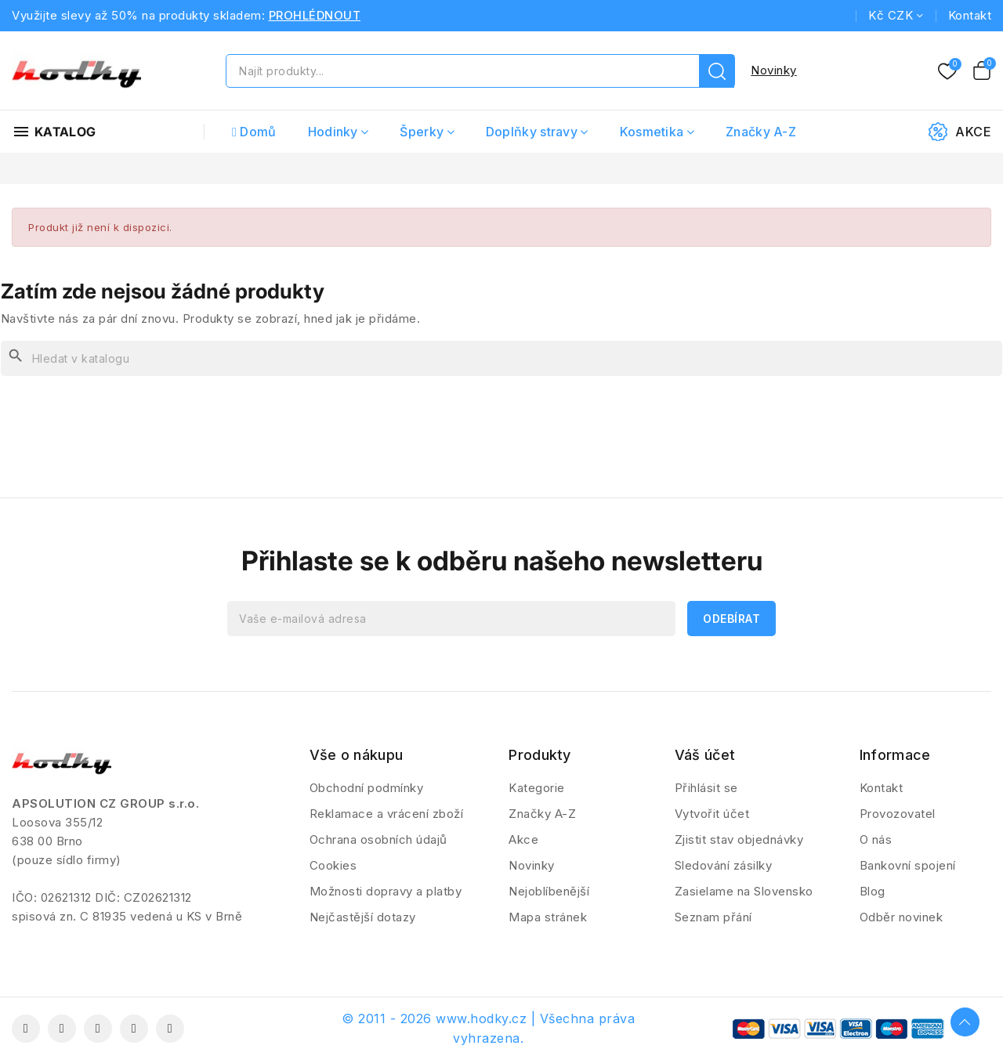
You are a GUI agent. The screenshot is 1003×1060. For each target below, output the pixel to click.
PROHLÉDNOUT (315, 15)
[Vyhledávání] (501, 358)
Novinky (774, 70)
